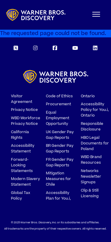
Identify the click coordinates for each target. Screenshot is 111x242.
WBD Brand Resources (91, 159)
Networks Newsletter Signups (91, 176)
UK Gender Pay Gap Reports (60, 134)
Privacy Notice (24, 109)
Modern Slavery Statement (25, 181)
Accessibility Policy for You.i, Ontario (95, 109)
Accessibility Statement (22, 148)
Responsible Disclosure (92, 126)
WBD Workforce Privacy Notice (25, 120)
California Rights (20, 134)
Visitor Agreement (21, 98)
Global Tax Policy (20, 195)
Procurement (58, 104)
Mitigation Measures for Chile (58, 179)
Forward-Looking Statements (22, 165)
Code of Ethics (59, 96)
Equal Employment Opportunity (57, 118)
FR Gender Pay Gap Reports (59, 162)
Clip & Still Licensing (90, 193)
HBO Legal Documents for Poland (95, 143)
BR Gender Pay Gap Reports (59, 148)
